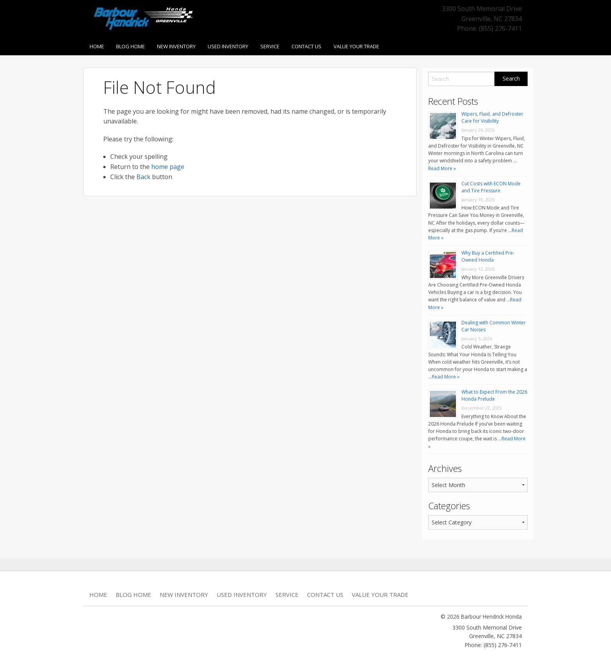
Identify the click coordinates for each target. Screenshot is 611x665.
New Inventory (176, 46)
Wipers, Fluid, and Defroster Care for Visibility (492, 117)
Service (269, 46)
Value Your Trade (356, 46)
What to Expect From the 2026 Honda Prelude (494, 395)
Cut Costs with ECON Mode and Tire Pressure (491, 187)
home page (167, 166)
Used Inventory (228, 46)
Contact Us (306, 46)
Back (143, 176)
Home (97, 46)
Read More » (442, 168)
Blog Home (130, 46)
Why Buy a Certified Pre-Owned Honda (487, 256)
